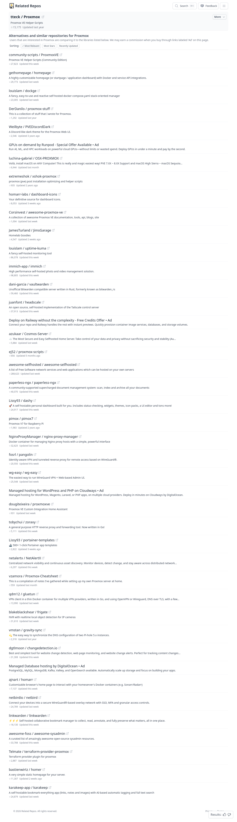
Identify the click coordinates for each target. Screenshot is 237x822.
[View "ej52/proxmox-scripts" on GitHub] (45, 351)
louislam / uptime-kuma (27, 248)
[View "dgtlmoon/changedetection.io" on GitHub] (59, 648)
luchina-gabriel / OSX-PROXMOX (34, 158)
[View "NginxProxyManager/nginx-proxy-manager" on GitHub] (80, 436)
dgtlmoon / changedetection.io (33, 648)
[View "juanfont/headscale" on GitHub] (42, 302)
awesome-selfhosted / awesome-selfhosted (42, 364)
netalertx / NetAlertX (25, 558)
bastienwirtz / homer (25, 769)
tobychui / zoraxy (22, 522)
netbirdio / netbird (23, 697)
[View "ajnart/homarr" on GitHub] (35, 679)
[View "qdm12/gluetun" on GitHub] (37, 594)
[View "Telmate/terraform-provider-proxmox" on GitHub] (71, 751)
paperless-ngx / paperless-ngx (32, 382)
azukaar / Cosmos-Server (28, 334)
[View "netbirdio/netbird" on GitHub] (39, 697)
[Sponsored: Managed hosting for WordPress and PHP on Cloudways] (118, 492)
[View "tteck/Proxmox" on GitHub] (42, 16)
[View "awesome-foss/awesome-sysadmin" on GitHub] (67, 733)
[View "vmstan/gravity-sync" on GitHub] (44, 630)
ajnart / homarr (21, 679)
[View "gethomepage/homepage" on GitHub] (53, 72)
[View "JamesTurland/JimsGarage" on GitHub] (53, 230)
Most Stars (49, 45)
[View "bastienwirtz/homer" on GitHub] (43, 769)
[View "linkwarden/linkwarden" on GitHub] (48, 715)
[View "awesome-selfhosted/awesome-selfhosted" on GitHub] (78, 364)
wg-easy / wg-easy (23, 472)
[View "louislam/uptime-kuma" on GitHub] (48, 248)
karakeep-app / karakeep (28, 787)
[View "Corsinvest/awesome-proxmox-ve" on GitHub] (65, 212)
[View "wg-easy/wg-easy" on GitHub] (39, 472)
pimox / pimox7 (21, 418)
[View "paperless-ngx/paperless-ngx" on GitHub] (58, 382)
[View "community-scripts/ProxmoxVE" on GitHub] (60, 54)
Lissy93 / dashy (20, 400)
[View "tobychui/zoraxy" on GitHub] (37, 522)
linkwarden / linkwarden (27, 715)
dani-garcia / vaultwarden (29, 284)
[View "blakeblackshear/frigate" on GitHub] (49, 612)
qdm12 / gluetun (22, 594)
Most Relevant (30, 45)
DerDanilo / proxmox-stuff (29, 108)
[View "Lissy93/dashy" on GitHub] (34, 400)
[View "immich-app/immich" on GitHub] (44, 266)
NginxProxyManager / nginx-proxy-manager (43, 436)
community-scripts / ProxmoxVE (34, 54)
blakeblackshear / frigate (28, 612)
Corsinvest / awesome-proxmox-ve (36, 212)
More (220, 17)
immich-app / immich (25, 266)
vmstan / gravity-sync (25, 630)
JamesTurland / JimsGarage (30, 230)
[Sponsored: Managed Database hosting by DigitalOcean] (118, 667)
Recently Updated (68, 45)
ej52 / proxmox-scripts (26, 352)
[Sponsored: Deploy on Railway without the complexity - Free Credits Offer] (118, 322)
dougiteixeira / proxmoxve (29, 504)
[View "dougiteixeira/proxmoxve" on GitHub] (52, 504)
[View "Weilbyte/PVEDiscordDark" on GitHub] (52, 126)
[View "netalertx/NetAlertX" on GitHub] (43, 558)
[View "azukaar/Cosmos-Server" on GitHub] (50, 333)
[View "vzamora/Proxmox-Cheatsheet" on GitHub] (60, 576)
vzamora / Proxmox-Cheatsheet (33, 576)
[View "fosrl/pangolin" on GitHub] (35, 454)
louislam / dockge (22, 90)
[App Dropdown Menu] (224, 6)
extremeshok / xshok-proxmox (32, 176)
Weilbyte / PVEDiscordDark (29, 126)
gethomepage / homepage (30, 72)
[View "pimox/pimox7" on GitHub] (35, 418)
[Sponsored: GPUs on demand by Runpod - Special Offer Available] (118, 146)
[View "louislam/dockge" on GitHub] (38, 90)
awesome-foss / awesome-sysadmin (37, 733)
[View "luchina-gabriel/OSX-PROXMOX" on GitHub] (61, 158)
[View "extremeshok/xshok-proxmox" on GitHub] (58, 176)
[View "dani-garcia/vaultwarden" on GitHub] (51, 284)
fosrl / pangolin (21, 454)
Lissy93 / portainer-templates (32, 540)
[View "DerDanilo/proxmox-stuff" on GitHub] (52, 108)
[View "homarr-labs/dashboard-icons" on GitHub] (59, 194)
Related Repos (28, 5)
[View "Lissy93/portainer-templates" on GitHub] (56, 540)
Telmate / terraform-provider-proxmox (39, 751)
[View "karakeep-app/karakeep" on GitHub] (50, 787)
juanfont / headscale (25, 302)
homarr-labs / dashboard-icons (33, 194)
